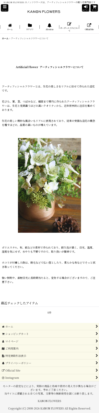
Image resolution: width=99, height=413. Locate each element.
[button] (4, 8)
